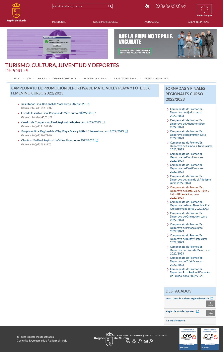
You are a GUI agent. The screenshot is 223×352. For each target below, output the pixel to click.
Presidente (59, 21)
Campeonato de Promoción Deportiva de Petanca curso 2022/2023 (186, 228)
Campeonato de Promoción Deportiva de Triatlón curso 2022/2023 (186, 261)
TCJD (28, 78)
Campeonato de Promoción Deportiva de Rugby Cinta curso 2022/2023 (189, 239)
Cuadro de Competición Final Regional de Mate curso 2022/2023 (63, 122)
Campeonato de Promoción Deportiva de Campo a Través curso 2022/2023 (191, 146)
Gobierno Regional (105, 21)
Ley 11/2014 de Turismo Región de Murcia (190, 298)
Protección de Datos (155, 335)
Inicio (17, 78)
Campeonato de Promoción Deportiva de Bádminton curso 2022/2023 (188, 135)
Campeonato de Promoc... (156, 78)
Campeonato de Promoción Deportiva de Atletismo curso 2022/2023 (187, 124)
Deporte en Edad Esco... (65, 78)
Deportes (42, 78)
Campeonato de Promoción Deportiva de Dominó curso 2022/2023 (186, 157)
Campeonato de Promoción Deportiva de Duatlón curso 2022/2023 (186, 168)
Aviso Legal (136, 335)
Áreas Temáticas (198, 21)
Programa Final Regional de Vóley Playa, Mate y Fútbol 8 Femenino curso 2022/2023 (75, 131)
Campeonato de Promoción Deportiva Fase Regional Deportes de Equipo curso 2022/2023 (190, 272)
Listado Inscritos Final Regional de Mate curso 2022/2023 (59, 113)
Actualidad (152, 21)
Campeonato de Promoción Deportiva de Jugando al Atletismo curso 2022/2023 (190, 179)
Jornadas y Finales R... (125, 78)
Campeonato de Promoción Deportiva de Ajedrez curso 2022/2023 (186, 112)
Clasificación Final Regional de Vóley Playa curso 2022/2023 (60, 140)
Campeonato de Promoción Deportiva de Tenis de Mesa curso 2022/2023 (190, 250)
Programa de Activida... (95, 78)
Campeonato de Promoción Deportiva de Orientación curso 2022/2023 (188, 216)
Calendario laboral (175, 320)
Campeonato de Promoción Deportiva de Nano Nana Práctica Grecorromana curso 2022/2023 (189, 205)
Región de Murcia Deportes (183, 311)
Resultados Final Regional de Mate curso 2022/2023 (56, 104)
